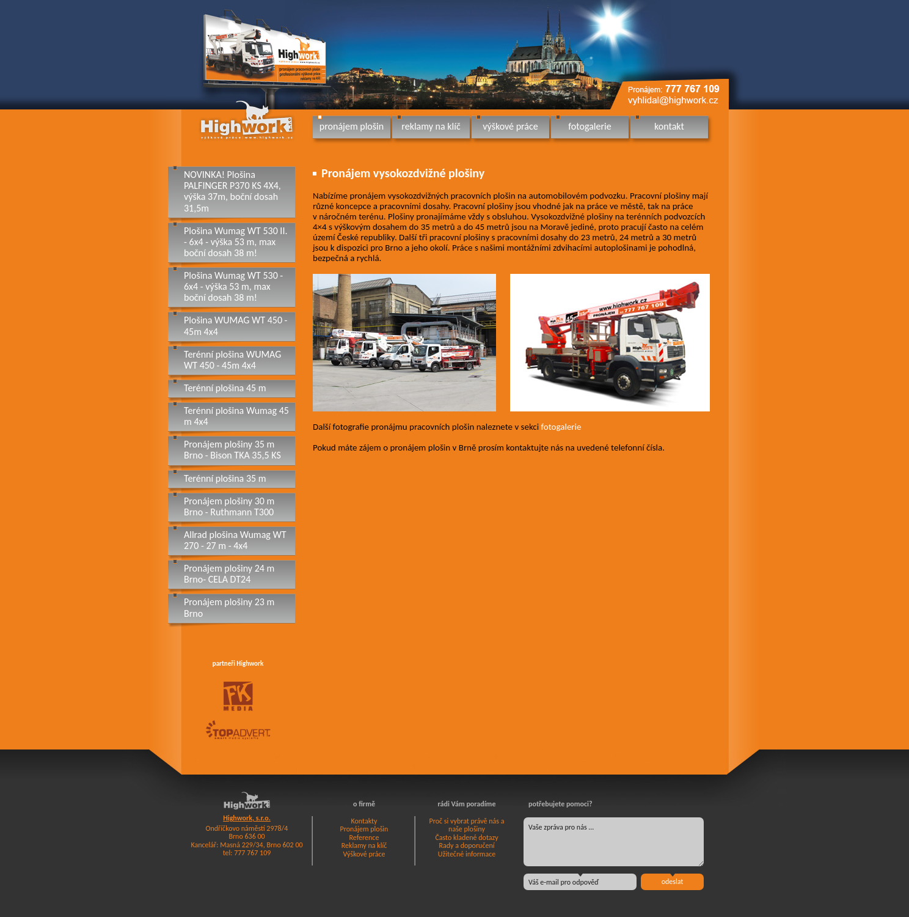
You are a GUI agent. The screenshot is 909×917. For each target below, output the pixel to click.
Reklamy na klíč (364, 845)
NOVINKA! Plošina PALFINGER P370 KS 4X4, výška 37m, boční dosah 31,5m (232, 191)
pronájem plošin (351, 126)
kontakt (669, 126)
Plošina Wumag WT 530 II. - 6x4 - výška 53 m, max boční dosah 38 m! (235, 242)
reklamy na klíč (430, 126)
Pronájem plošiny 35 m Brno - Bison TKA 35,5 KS (232, 449)
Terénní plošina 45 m (225, 388)
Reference (364, 837)
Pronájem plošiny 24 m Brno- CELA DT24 (229, 573)
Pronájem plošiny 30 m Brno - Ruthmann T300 (229, 506)
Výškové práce (364, 854)
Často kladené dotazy (466, 837)
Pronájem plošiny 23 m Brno (229, 607)
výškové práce (510, 126)
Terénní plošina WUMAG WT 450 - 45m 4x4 (232, 359)
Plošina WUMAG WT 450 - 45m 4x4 (236, 325)
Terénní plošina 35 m (225, 478)
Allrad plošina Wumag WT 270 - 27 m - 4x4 (235, 540)
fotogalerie (589, 126)
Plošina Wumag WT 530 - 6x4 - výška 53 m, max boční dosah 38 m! (233, 286)
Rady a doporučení (466, 845)
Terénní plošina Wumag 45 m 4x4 (236, 416)
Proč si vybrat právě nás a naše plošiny (467, 825)
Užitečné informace (466, 854)
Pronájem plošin (364, 829)
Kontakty (364, 821)
